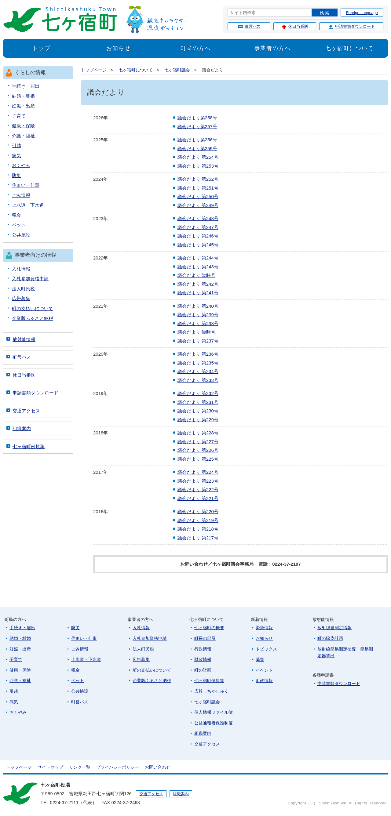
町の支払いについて (32, 308)
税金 (16, 215)
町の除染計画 (330, 638)
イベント (264, 670)
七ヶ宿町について (349, 48)
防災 (16, 175)
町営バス (249, 26)
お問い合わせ (157, 767)
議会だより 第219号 (197, 520)
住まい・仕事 (25, 185)
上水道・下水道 (28, 205)
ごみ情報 (21, 195)
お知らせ (118, 48)
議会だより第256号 (197, 139)
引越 (16, 145)
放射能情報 (24, 339)
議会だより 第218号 (197, 528)
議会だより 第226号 (197, 450)
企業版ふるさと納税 (32, 318)
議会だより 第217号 (197, 537)
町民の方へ (196, 48)
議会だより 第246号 (197, 235)
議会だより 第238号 (197, 323)
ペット (19, 224)
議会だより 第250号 (197, 196)
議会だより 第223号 (197, 481)
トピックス (266, 649)
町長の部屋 (205, 638)
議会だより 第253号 (197, 166)
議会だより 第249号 (197, 205)
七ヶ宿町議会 (177, 70)
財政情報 (202, 659)
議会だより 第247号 (197, 227)
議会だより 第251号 (197, 187)
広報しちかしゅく (211, 691)
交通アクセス (26, 410)
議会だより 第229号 (197, 419)
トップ (41, 48)
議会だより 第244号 (197, 257)
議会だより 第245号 (197, 244)
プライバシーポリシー (117, 767)
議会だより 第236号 (197, 354)
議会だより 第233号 (197, 380)
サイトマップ (50, 767)
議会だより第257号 (197, 126)
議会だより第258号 (197, 117)
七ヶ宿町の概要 (209, 627)
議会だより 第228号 (197, 432)
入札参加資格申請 (30, 278)
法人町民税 (23, 288)
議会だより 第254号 (197, 157)
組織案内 (22, 428)
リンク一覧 (79, 767)
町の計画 (202, 670)
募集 (260, 659)
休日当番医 (294, 26)
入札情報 (21, 268)
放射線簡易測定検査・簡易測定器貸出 (345, 652)
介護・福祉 (23, 135)
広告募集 (21, 298)
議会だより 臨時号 (196, 275)
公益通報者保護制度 (213, 722)
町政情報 (264, 680)
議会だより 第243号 (197, 266)
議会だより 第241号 (197, 292)
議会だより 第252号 (197, 179)
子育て (19, 115)
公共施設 (21, 235)
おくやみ (21, 165)
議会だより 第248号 (197, 218)
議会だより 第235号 (197, 362)
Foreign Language (362, 12)
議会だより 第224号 (197, 472)
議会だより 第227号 (197, 441)
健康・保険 (23, 125)
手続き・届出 (25, 86)
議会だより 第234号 (197, 371)
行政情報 (202, 649)
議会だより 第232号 (197, 393)
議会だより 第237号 (197, 340)
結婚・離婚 (23, 96)
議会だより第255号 (197, 148)
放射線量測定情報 (334, 627)
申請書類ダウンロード (351, 26)
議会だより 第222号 (197, 489)
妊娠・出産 (23, 105)
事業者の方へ (272, 48)
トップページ (94, 70)
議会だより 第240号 (197, 306)
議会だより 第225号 (197, 459)
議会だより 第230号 (197, 410)
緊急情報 (264, 627)
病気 (16, 155)
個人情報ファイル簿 (213, 712)
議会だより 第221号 (197, 498)
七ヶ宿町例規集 (29, 446)
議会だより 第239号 (197, 314)
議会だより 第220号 (197, 511)
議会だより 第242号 (197, 284)
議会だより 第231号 (197, 402)
